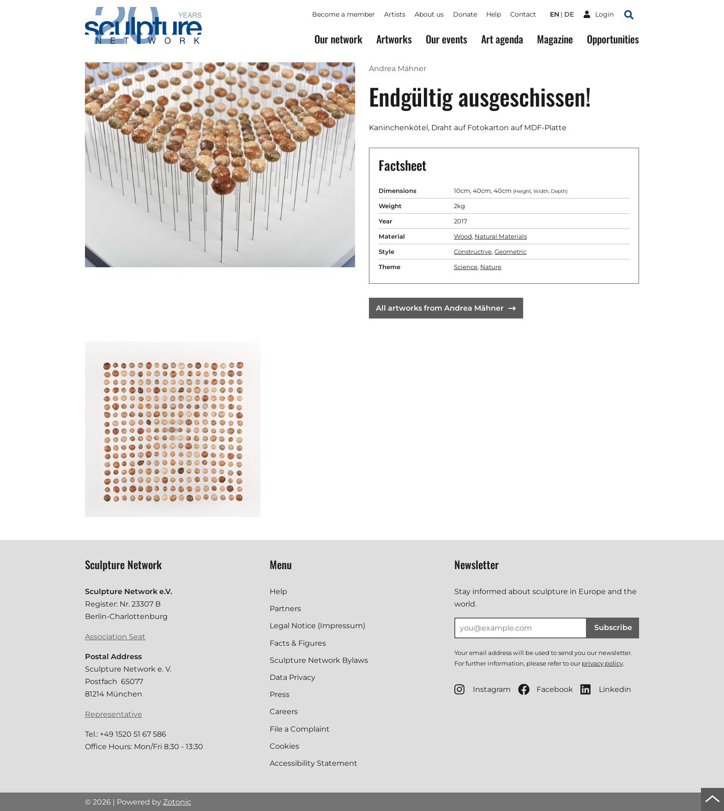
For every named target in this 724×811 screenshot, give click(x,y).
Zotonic (177, 802)
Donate (465, 14)
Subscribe (613, 627)
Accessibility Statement (313, 763)
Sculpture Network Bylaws (319, 660)
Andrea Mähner (397, 68)
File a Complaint (300, 729)
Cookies (284, 746)
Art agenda (502, 39)
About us (429, 14)
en (554, 14)
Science (465, 266)
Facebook (545, 689)
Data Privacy (292, 677)
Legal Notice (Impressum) (317, 625)
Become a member (343, 14)
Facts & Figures (298, 643)
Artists (394, 14)
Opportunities (613, 39)
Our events (446, 39)
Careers (284, 711)
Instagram (482, 689)
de (569, 14)
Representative (113, 714)
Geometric (510, 251)
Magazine (555, 39)
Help (493, 14)
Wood (463, 236)
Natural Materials (501, 236)
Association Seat (115, 636)
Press (280, 694)
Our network (338, 39)
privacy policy (602, 663)
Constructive (473, 251)
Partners (285, 608)
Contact (523, 14)
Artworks (394, 39)
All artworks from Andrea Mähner (446, 308)
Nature (490, 266)
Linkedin (605, 689)
